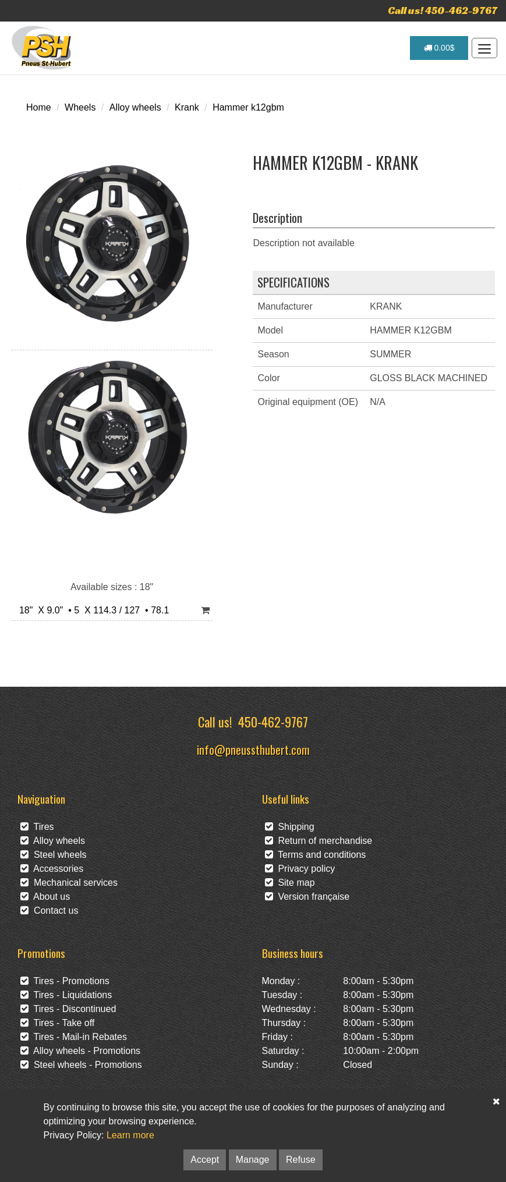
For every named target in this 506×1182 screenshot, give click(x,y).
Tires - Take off (57, 1023)
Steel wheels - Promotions (81, 1065)
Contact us (49, 910)
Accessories (51, 869)
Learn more (130, 1135)
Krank (187, 107)
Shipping (289, 827)
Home (38, 107)
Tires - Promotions (64, 981)
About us (45, 896)
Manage (253, 1160)
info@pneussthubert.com (253, 749)
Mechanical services (69, 883)
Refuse (301, 1160)
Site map (290, 883)
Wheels (80, 107)
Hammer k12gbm (248, 107)
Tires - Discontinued (68, 1009)
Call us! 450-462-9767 (442, 10)
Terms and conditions (315, 855)
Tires (37, 827)
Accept (204, 1160)
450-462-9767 (273, 721)
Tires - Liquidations (66, 995)
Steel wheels (53, 855)
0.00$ (439, 47)
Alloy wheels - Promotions (80, 1051)
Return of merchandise (319, 841)
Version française (307, 896)
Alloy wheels (135, 107)
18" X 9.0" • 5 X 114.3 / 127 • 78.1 (91, 610)
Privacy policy (300, 869)
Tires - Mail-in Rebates (73, 1037)
